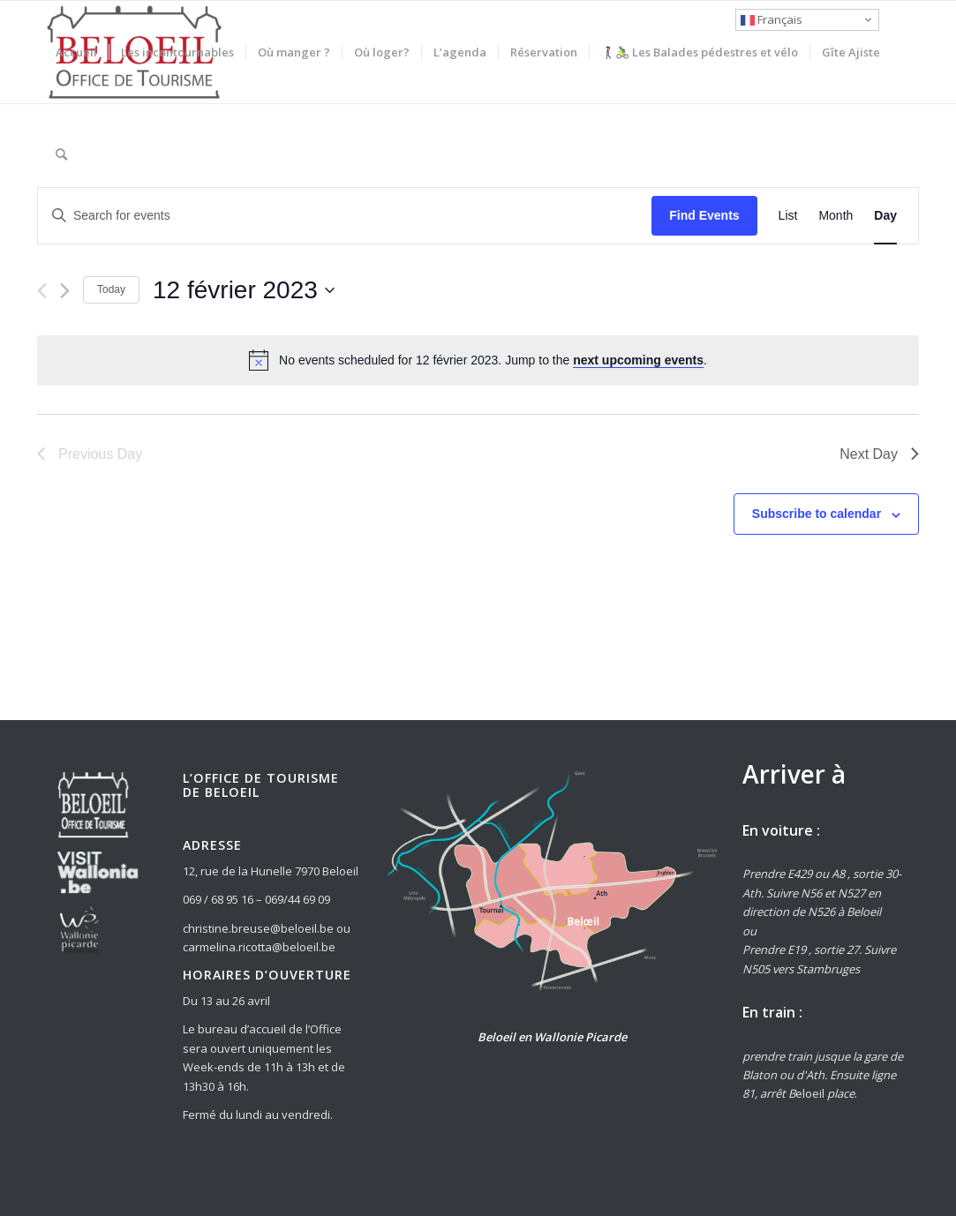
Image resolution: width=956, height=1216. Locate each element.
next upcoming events (638, 360)
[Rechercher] (61, 154)
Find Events (704, 215)
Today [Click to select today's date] (111, 289)
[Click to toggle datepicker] (244, 290)
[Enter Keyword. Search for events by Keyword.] (344, 216)
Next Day (879, 454)
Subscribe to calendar (816, 514)
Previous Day (89, 454)
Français (771, 19)
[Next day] (65, 290)
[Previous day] (42, 290)
